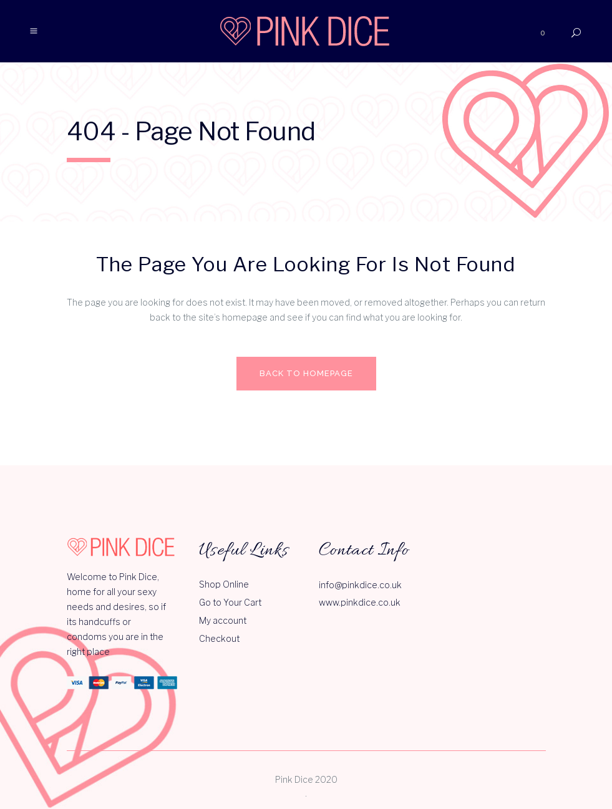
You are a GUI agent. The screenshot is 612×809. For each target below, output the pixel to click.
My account (222, 620)
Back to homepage (306, 373)
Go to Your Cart (230, 602)
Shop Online (224, 584)
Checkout (219, 638)
